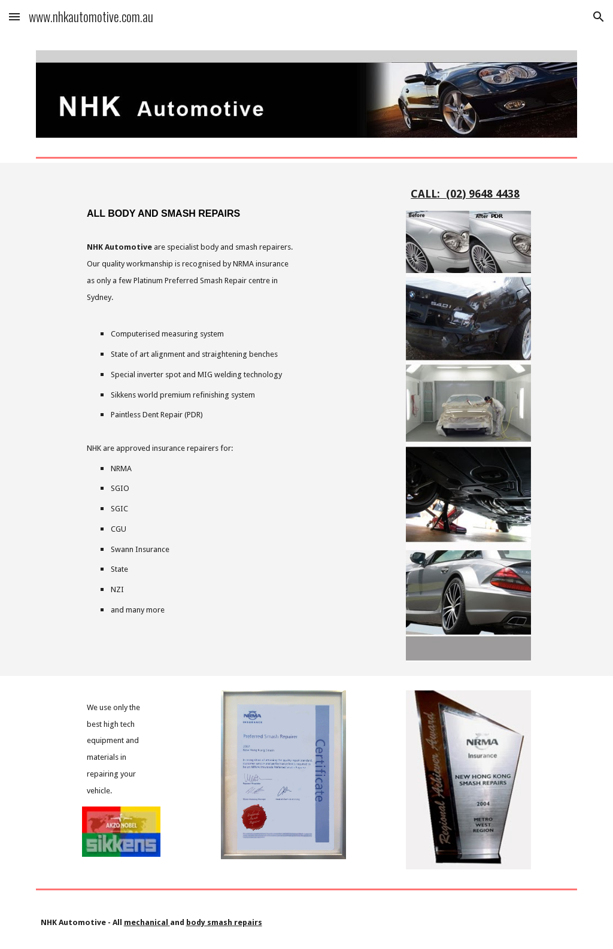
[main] (190, 204)
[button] (14, 16)
